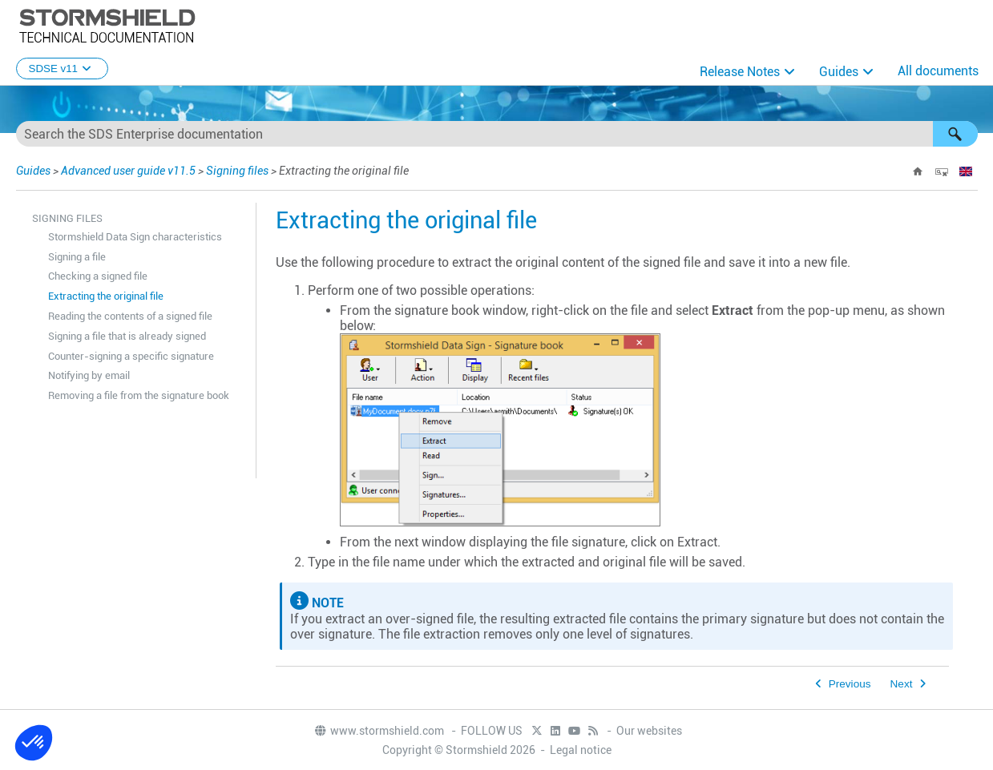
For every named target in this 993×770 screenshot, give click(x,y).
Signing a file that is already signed (127, 336)
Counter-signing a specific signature (131, 356)
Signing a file (77, 257)
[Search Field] (497, 134)
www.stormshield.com (378, 730)
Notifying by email (89, 375)
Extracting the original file (105, 296)
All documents (938, 71)
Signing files (237, 170)
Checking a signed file (97, 276)
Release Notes (740, 71)
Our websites (649, 730)
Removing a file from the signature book (138, 395)
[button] (955, 134)
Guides (838, 71)
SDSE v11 (62, 68)
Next (901, 684)
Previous (850, 684)
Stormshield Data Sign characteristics (135, 237)
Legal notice (581, 750)
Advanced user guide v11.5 (128, 170)
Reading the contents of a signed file (130, 316)
